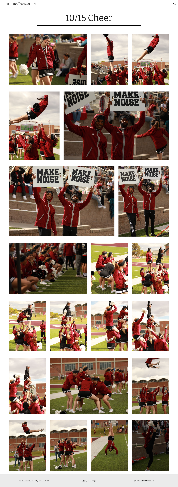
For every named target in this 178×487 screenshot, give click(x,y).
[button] (174, 4)
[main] (89, 19)
